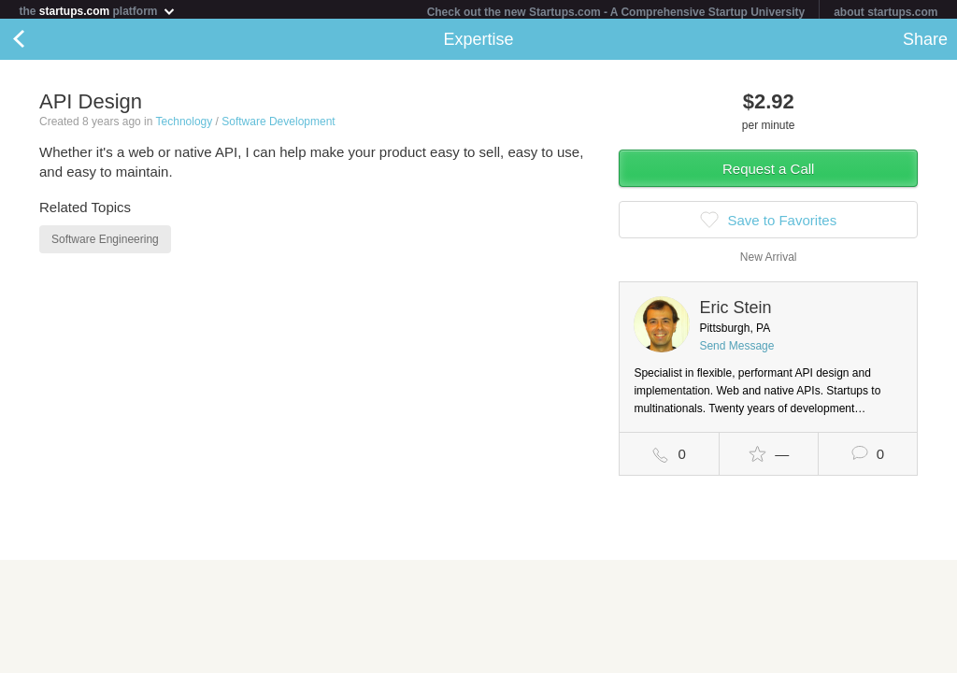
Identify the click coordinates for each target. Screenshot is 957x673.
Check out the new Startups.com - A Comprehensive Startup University (616, 12)
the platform (97, 11)
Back (37, 43)
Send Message (736, 349)
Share (925, 43)
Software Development (278, 125)
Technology (184, 125)
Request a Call (768, 172)
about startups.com (885, 12)
